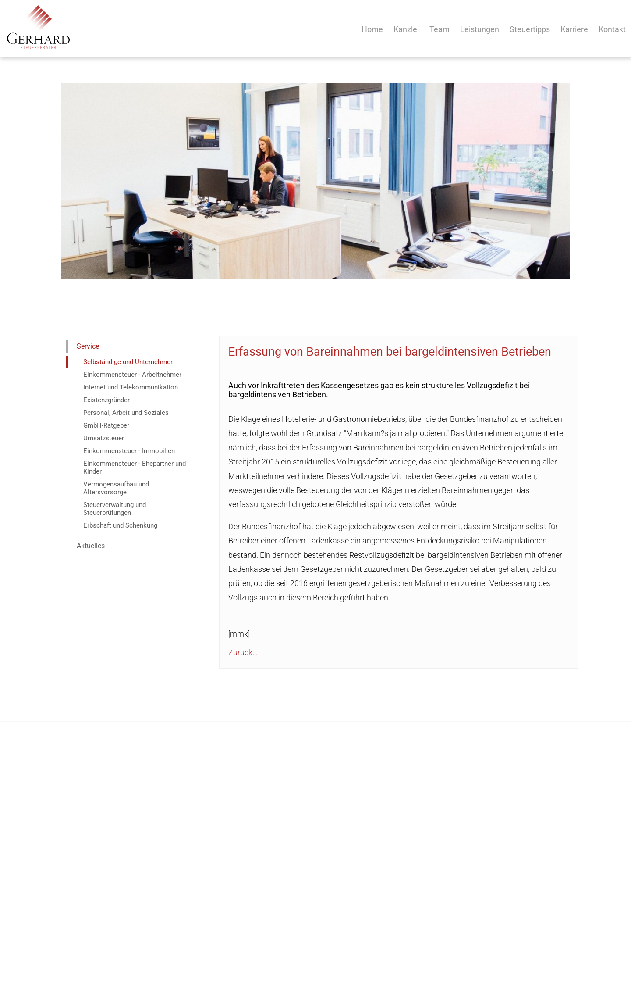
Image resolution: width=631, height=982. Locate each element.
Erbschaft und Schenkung (120, 525)
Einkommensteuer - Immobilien (129, 451)
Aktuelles (91, 546)
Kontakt (612, 29)
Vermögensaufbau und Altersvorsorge (116, 488)
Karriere (574, 29)
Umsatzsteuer (103, 438)
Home (372, 29)
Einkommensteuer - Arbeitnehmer (132, 375)
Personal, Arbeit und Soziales (126, 413)
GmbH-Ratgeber (106, 425)
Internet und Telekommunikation (130, 387)
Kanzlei (406, 29)
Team (439, 29)
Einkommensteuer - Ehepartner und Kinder (134, 467)
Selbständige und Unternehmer (128, 362)
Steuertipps (530, 29)
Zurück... (243, 652)
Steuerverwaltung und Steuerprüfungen (114, 509)
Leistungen (479, 29)
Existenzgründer (106, 400)
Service (88, 346)
